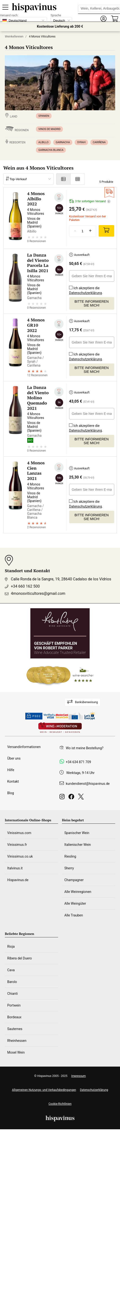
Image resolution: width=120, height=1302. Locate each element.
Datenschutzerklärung (85, 293)
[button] (103, 19)
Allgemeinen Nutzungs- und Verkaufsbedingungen (44, 1090)
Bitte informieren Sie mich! (91, 303)
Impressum (78, 1076)
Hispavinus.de (17, 880)
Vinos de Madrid (49, 129)
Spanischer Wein (76, 833)
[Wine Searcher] (60, 675)
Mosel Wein (16, 1052)
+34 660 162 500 (25, 586)
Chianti (12, 993)
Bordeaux (14, 1017)
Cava (11, 970)
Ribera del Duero (19, 958)
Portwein (13, 1005)
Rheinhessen (17, 1041)
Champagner (74, 880)
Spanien (43, 115)
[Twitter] (82, 798)
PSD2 (34, 716)
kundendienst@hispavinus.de (88, 784)
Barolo (12, 982)
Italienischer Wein (77, 845)
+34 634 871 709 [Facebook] (78, 762)
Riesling (70, 856)
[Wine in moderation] (60, 728)
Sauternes (14, 1029)
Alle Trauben (73, 915)
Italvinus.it (15, 868)
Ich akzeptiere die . (86, 289)
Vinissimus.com (19, 833)
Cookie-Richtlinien (60, 1103)
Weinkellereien (14, 36)
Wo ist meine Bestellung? (84, 748)
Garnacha (63, 142)
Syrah (81, 142)
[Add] (106, 231)
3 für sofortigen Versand (90, 201)
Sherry (69, 868)
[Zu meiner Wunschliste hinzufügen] (59, 197)
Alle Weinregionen (77, 892)
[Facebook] (72, 798)
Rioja (11, 946)
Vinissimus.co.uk (20, 856)
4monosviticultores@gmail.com (38, 593)
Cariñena (99, 142)
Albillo (43, 142)
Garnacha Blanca (50, 150)
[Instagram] (63, 798)
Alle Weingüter (75, 903)
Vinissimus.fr (17, 845)
